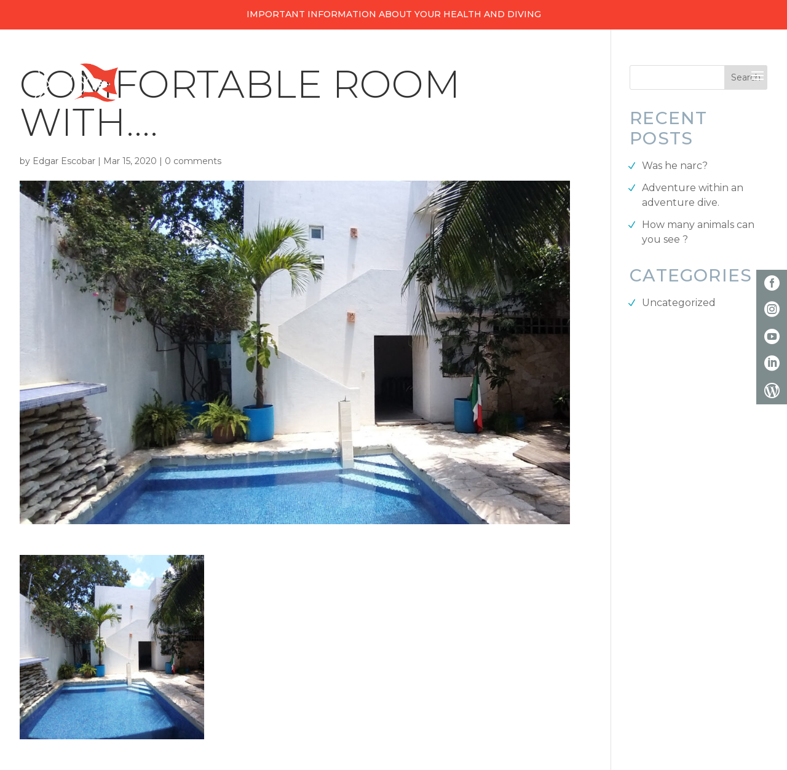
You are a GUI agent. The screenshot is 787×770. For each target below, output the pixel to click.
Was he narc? (675, 165)
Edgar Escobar (64, 161)
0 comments (193, 161)
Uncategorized (679, 302)
